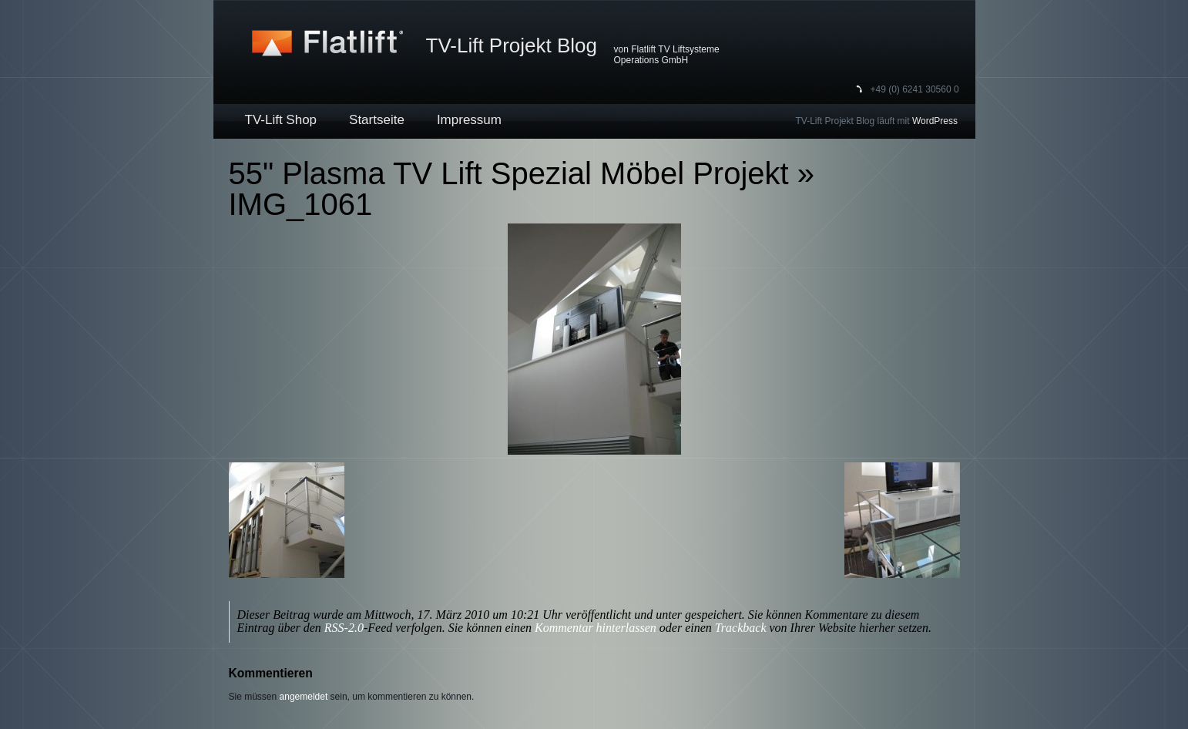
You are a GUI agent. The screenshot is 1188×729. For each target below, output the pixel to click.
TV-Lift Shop (281, 120)
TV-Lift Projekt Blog (512, 45)
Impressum (469, 120)
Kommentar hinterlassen (595, 627)
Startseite (376, 120)
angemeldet (304, 696)
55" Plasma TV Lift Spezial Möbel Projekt (509, 173)
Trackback (741, 627)
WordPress (935, 121)
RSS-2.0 (344, 627)
